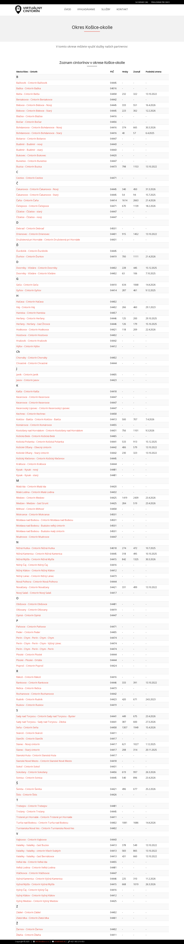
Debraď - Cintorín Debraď (30, 228)
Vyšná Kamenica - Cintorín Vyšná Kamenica (39, 878)
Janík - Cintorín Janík (27, 374)
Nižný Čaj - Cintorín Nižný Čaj (32, 564)
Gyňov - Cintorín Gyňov (28, 290)
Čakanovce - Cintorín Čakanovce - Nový (37, 189)
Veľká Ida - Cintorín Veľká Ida (31, 862)
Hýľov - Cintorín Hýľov (28, 346)
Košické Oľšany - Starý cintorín (32, 452)
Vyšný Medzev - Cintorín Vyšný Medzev (37, 901)
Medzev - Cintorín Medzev (30, 497)
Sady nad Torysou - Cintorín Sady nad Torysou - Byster (45, 716)
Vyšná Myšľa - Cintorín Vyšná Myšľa (35, 884)
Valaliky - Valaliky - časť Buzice (32, 845)
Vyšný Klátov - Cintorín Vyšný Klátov (35, 895)
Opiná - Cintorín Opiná (28, 615)
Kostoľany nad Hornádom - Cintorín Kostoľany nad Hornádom (49, 430)
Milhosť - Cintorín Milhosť (30, 508)
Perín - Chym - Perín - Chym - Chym (35, 637)
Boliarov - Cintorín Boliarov (31, 138)
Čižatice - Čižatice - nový (29, 217)
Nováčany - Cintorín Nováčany (32, 587)
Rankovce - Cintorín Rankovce (32, 682)
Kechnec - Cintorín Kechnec (30, 413)
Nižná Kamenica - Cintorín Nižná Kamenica (39, 553)
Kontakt (122, 9)
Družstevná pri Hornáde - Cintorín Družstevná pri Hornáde (48, 239)
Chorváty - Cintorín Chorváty (31, 357)
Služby (105, 9)
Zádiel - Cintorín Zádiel (28, 912)
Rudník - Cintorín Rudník (29, 699)
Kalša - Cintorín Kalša (27, 391)
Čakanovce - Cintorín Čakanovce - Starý (37, 194)
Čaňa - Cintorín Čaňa (27, 200)
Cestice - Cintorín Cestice (29, 177)
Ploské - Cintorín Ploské (29, 654)
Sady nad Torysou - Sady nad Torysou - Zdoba (41, 721)
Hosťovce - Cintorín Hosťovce (32, 335)
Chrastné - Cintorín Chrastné (31, 363)
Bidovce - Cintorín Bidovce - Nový (34, 105)
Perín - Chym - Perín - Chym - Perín (35, 649)
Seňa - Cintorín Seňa (27, 727)
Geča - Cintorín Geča (27, 284)
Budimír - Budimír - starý (29, 149)
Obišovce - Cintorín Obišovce (31, 604)
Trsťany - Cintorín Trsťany (30, 811)
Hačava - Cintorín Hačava (29, 301)
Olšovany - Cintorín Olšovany (31, 609)
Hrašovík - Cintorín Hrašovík (31, 340)
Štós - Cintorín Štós (26, 794)
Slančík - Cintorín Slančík (29, 738)
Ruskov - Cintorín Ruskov (29, 705)
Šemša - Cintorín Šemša (29, 789)
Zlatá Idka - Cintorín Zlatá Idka (32, 918)
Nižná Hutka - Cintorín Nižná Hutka (35, 548)
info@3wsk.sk (59, 941)
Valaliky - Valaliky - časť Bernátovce (35, 856)
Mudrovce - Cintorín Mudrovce (32, 536)
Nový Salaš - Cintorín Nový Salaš (33, 592)
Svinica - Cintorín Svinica (29, 777)
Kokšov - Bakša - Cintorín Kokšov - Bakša (38, 419)
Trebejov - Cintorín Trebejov (31, 806)
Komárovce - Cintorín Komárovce (34, 425)
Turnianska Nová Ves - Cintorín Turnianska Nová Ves (45, 828)
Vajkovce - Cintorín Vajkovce (31, 839)
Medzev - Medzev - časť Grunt (32, 503)
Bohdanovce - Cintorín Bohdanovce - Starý (39, 133)
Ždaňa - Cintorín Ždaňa (28, 934)
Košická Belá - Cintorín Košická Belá (35, 436)
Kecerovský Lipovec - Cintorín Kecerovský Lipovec (43, 408)
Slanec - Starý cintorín (28, 749)
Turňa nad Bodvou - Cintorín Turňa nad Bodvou (42, 822)
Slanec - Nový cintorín (28, 744)
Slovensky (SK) (141, 2)
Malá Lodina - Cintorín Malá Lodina (35, 492)
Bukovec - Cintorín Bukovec (31, 155)
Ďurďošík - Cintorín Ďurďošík (32, 251)
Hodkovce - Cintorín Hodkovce (32, 329)
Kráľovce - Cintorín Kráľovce (31, 464)
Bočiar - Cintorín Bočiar (29, 121)
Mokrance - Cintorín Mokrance (32, 514)
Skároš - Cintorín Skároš (29, 733)
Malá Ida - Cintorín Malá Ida (31, 486)
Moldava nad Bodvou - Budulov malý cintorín (40, 531)
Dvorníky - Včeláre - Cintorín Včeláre (35, 273)
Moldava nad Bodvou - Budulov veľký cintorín (40, 525)
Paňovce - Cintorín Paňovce (31, 626)
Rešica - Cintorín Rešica (28, 688)
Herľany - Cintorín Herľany (30, 318)
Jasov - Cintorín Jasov (27, 380)
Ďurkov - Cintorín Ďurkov (30, 256)
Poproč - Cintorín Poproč (29, 665)
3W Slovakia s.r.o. (42, 941)
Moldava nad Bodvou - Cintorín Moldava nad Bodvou (44, 520)
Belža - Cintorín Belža (27, 94)
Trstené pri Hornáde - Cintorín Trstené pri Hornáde (44, 817)
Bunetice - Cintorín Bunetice (31, 161)
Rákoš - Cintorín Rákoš (28, 677)
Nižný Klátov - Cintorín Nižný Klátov (35, 570)
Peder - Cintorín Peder (28, 632)
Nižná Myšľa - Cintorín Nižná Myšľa (35, 559)
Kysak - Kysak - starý (27, 475)
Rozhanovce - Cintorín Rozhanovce (35, 693)
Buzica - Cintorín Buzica (29, 166)
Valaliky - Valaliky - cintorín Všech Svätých (38, 850)
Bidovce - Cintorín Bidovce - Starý (34, 110)
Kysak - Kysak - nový (27, 469)
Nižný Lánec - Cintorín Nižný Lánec (35, 576)
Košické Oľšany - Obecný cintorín (33, 447)
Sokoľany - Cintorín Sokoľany (31, 772)
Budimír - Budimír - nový (29, 144)
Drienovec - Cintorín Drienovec (32, 234)
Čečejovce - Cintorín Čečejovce (32, 206)
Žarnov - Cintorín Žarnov (29, 929)
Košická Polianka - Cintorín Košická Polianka (40, 441)
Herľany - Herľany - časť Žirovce (33, 324)
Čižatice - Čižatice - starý (29, 211)
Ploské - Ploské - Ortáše (29, 660)
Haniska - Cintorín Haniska (30, 312)
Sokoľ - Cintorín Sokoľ (28, 766)
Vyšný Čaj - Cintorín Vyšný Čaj (32, 889)
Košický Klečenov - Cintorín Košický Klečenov (40, 458)
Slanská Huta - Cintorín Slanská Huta (36, 755)
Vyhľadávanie (86, 9)
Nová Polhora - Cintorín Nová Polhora (36, 581)
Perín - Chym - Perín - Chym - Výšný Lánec (38, 643)
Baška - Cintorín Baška (28, 88)
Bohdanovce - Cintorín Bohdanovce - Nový (39, 127)
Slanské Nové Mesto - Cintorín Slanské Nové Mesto (44, 761)
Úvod (67, 9)
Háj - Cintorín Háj (25, 307)
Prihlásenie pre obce (160, 2)
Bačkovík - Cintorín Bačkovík (31, 82)
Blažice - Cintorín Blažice (29, 116)
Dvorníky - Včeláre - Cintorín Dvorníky (36, 267)
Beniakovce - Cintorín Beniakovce (34, 99)
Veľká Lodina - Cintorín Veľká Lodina (35, 867)
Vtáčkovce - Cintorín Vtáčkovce (32, 873)
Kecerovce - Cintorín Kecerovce (32, 397)
